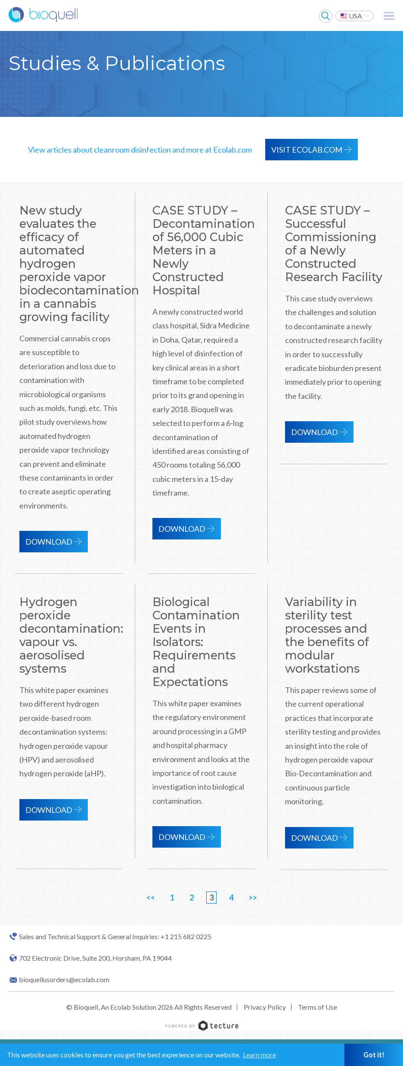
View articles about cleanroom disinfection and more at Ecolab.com (140, 149)
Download (48, 541)
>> (252, 897)
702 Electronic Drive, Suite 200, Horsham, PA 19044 (95, 958)
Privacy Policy (265, 1007)
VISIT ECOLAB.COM (306, 149)
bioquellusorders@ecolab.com (64, 979)
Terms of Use (317, 1007)
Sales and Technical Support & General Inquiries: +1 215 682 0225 (115, 936)
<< (150, 897)
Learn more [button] (259, 1055)
